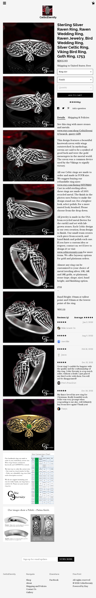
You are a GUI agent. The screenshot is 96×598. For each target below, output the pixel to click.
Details (61, 117)
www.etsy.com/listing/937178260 (74, 185)
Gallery (29, 592)
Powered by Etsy (80, 586)
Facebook (54, 580)
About (29, 583)
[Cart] (93, 4)
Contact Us (31, 589)
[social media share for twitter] (63, 108)
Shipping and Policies (36, 586)
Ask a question (79, 108)
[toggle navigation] (4, 3)
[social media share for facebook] (58, 108)
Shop (28, 580)
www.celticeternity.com (69, 252)
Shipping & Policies (78, 117)
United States (78, 65)
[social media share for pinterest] (68, 108)
